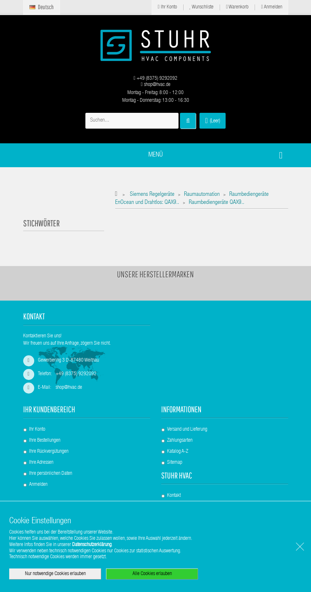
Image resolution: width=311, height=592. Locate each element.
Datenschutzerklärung (92, 545)
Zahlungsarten (179, 440)
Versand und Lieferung (187, 429)
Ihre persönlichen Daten (50, 473)
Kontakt (174, 495)
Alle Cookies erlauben (152, 574)
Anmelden (271, 7)
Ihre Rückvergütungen (48, 451)
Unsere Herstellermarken (155, 274)
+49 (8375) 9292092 (155, 78)
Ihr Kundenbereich (49, 409)
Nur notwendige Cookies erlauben (55, 574)
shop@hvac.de (155, 84)
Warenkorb (237, 7)
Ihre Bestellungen (44, 440)
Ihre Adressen (41, 462)
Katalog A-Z (177, 451)
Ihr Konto (167, 7)
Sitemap (174, 462)
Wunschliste (202, 7)
